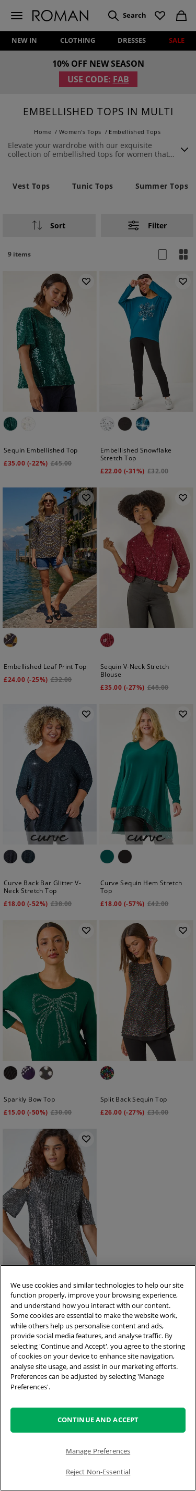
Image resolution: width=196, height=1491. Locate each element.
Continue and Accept (98, 1419)
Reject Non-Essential (98, 1471)
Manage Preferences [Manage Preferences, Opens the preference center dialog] (98, 1451)
